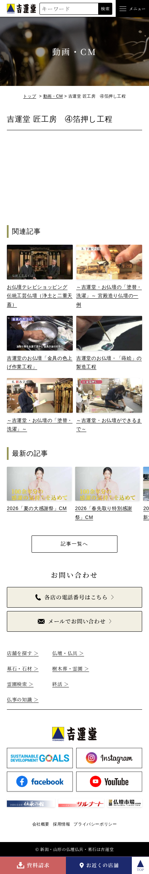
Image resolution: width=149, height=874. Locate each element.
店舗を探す (22, 653)
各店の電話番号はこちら (71, 597)
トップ (29, 96)
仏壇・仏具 (68, 653)
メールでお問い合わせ (72, 621)
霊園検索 (20, 684)
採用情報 (61, 824)
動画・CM (53, 96)
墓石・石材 (22, 668)
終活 (60, 684)
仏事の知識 (22, 699)
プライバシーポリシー (95, 824)
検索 (105, 8)
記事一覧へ (75, 543)
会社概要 (40, 824)
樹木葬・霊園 (70, 668)
